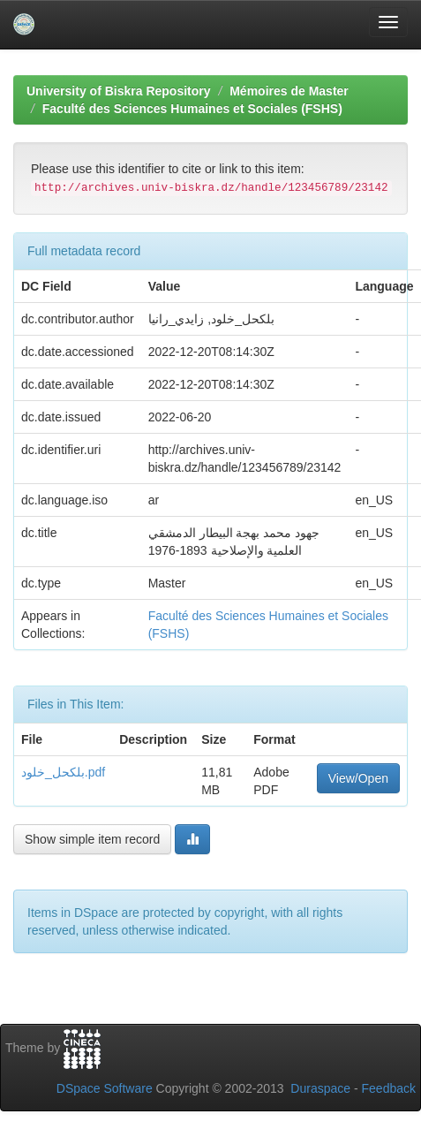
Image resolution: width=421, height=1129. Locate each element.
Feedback (389, 1088)
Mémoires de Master (289, 91)
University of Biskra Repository (118, 91)
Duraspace (320, 1088)
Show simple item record (92, 839)
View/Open (358, 778)
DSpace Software (104, 1088)
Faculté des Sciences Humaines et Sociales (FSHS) (192, 109)
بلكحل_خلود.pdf (63, 772)
